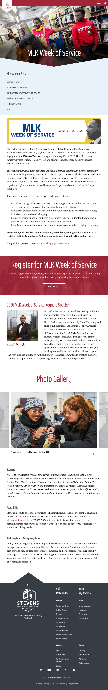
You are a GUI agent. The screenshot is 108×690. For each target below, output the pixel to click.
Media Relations (84, 662)
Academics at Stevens (62, 605)
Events (58, 650)
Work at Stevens (84, 654)
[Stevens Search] (105, 3)
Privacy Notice (49, 684)
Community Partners (14, 104)
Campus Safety (60, 654)
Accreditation (83, 614)
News (8, 109)
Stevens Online (60, 626)
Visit (58, 588)
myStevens (84, 593)
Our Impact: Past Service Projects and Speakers (23, 93)
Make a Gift (61, 593)
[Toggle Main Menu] (99, 3)
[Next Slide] (94, 454)
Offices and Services (85, 605)
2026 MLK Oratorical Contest (17, 87)
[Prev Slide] (84, 454)
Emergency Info (73, 684)
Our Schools (59, 614)
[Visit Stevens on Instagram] (57, 670)
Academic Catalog (61, 638)
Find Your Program (61, 609)
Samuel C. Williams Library (64, 634)
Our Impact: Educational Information (20, 98)
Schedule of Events (13, 82)
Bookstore (59, 665)
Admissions (82, 658)
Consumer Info (83, 618)
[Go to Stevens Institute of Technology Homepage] (28, 597)
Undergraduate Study (62, 618)
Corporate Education (62, 630)
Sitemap (39, 684)
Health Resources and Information (62, 660)
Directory (82, 650)
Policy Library (83, 609)
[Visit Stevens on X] (65, 670)
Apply (81, 588)
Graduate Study (60, 622)
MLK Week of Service (18, 73)
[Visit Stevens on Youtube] (49, 670)
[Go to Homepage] (7, 6)
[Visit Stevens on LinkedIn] (41, 670)
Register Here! (54, 286)
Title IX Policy (60, 684)
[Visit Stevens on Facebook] (73, 670)
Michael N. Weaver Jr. (54, 311)
